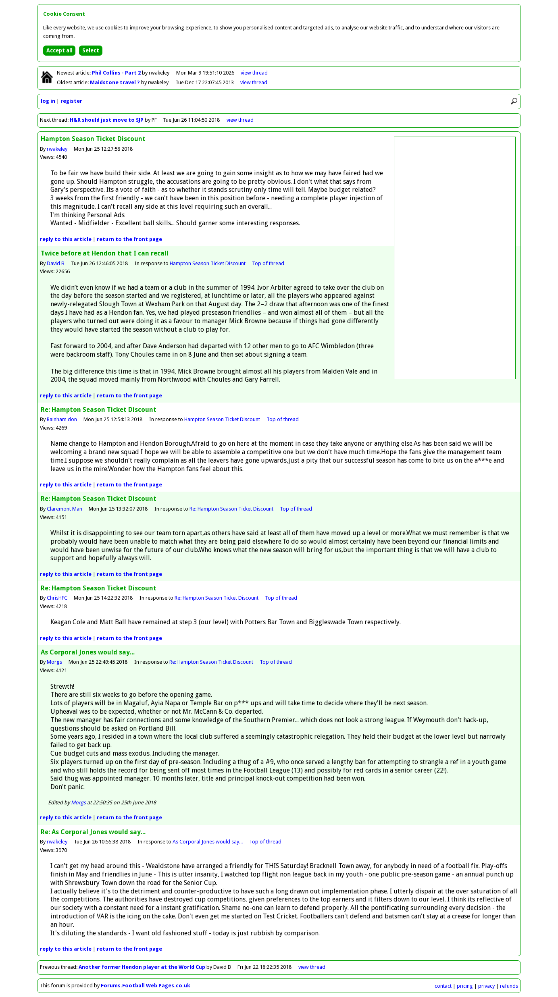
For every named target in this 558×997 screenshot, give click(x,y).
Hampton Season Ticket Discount (208, 263)
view (254, 73)
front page (129, 239)
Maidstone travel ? (115, 82)
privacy (486, 986)
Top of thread (268, 263)
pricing (465, 986)
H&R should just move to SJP (107, 120)
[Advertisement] (454, 258)
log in (48, 101)
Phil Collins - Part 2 (117, 73)
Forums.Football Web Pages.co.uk (145, 985)
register (71, 101)
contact (443, 986)
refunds (509, 986)
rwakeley (57, 149)
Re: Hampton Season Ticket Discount (231, 509)
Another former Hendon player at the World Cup (142, 967)
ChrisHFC (57, 598)
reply (66, 239)
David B (56, 263)
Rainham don (62, 419)
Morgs (54, 662)
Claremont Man (64, 509)
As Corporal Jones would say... (208, 842)
